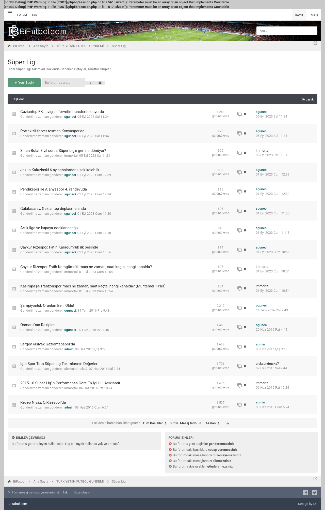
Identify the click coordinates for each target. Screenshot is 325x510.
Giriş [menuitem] (314, 15)
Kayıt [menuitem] (299, 15)
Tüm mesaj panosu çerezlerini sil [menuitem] (34, 492)
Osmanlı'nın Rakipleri (38, 325)
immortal (71, 155)
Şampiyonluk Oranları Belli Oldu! (47, 305)
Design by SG (307, 504)
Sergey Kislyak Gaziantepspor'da (47, 344)
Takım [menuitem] (66, 492)
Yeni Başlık (24, 82)
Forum (22, 15)
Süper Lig (21, 62)
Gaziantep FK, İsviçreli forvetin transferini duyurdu (62, 111)
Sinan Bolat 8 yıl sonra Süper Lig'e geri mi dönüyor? (63, 150)
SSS (34, 15)
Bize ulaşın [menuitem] (82, 492)
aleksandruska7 (75, 369)
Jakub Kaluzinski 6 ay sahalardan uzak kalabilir (60, 170)
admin (68, 349)
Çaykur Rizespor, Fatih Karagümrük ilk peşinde (59, 247)
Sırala (187, 423)
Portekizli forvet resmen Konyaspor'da (52, 131)
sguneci (70, 117)
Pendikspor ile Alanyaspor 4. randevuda (53, 189)
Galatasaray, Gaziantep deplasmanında (53, 208)
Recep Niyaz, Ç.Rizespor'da (43, 402)
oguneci (70, 310)
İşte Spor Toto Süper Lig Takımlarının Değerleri (59, 363)
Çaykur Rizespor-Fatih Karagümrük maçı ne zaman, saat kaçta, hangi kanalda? (86, 267)
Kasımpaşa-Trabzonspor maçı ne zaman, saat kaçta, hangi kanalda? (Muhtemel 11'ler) (93, 286)
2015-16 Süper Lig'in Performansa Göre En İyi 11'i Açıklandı (70, 383)
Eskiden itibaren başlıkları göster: (130, 423)
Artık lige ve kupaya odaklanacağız (49, 228)
